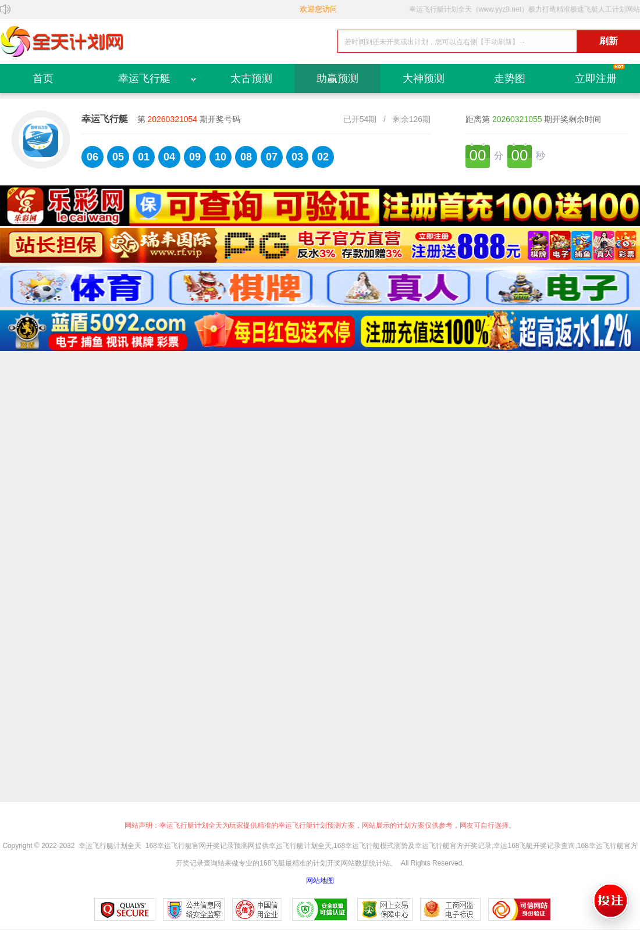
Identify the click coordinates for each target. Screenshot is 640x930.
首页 (43, 78)
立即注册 (596, 78)
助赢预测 (337, 78)
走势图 (509, 78)
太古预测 (251, 78)
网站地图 (320, 881)
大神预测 (424, 78)
